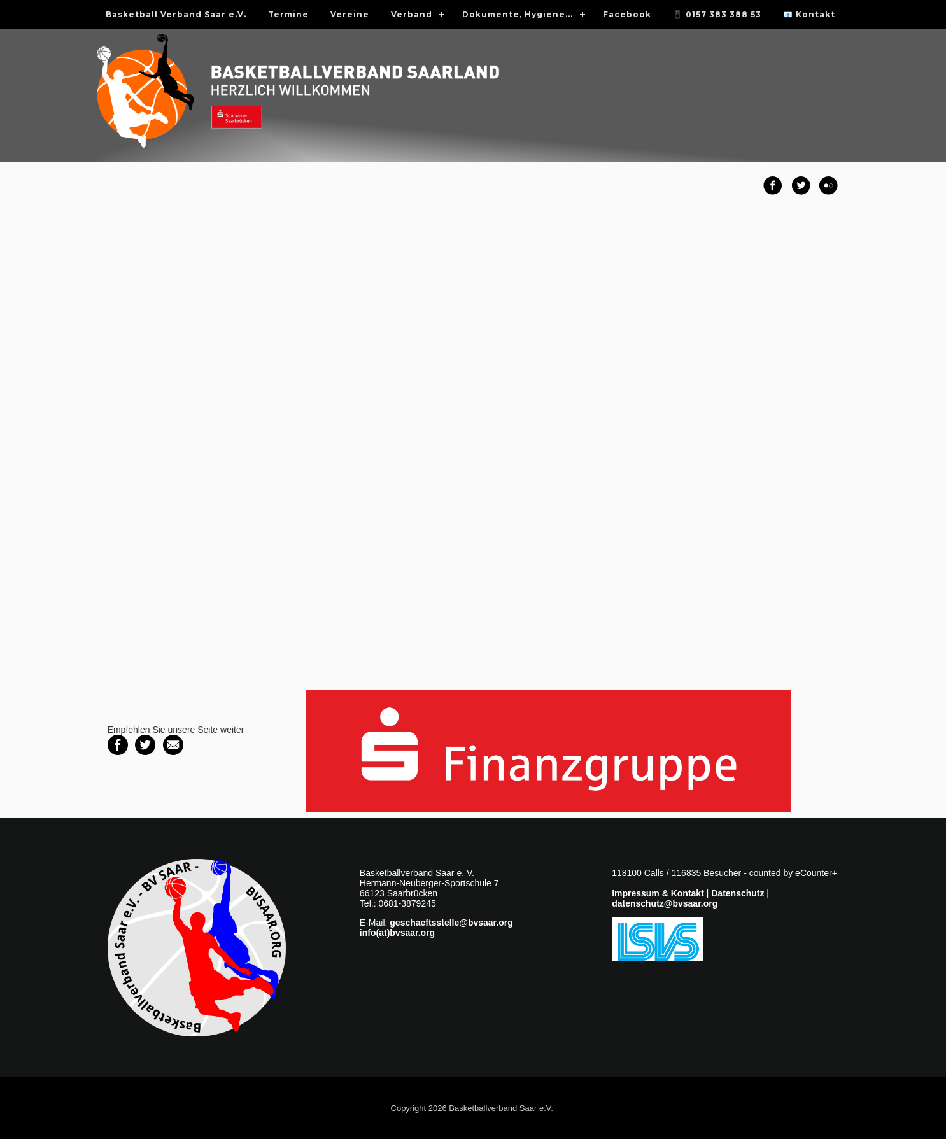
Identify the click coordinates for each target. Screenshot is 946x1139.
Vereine (349, 14)
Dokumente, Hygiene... (517, 14)
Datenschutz (737, 893)
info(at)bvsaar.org (397, 933)
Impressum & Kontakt (658, 893)
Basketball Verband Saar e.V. (176, 14)
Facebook (627, 14)
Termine (288, 14)
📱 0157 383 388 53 (717, 14)
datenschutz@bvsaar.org (664, 903)
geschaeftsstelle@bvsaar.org (451, 922)
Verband (411, 14)
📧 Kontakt (809, 14)
